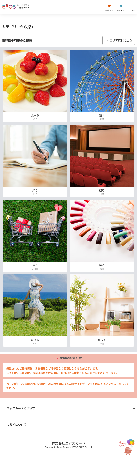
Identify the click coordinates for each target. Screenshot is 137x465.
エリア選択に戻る (119, 40)
